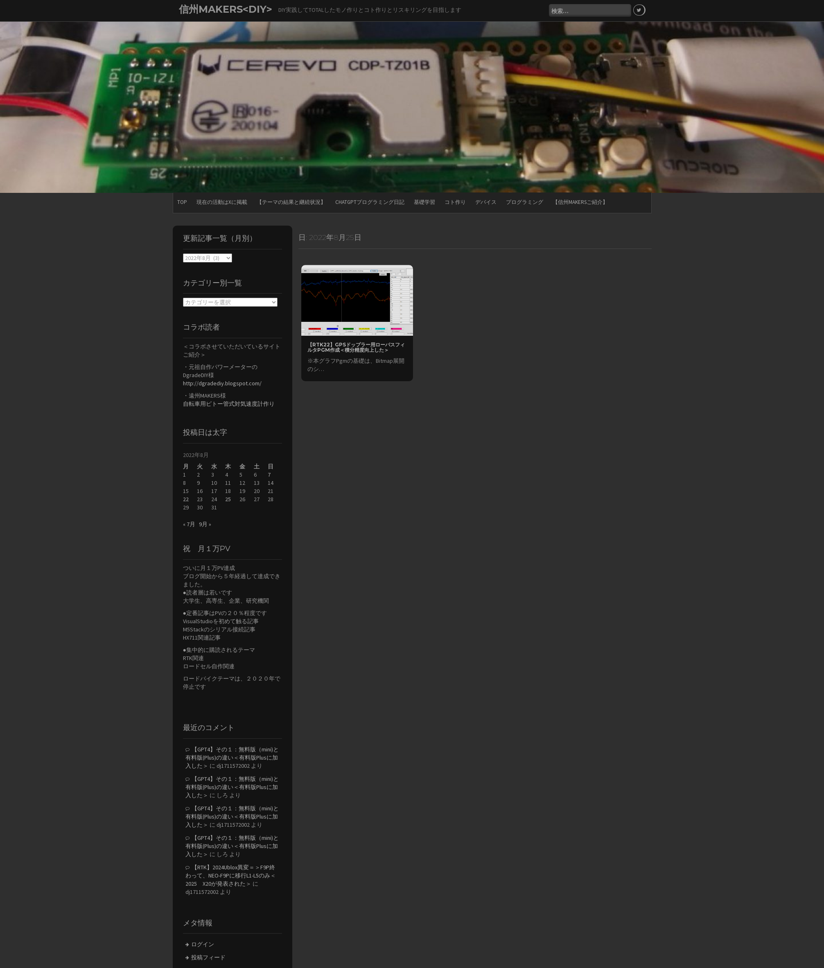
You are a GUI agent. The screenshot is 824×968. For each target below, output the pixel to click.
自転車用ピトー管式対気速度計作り (229, 403)
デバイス (486, 201)
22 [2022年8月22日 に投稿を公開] (186, 498)
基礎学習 (424, 201)
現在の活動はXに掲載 (221, 201)
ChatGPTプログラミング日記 (369, 201)
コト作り (455, 201)
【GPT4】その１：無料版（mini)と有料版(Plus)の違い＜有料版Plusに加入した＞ (232, 757)
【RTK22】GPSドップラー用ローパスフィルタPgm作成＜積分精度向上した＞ (356, 346)
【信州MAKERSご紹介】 (580, 201)
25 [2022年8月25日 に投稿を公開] (228, 498)
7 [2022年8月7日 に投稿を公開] (269, 474)
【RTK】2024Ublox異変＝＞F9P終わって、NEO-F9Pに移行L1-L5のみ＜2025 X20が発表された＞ (230, 875)
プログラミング (524, 201)
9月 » (205, 523)
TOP (182, 201)
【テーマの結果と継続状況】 (291, 201)
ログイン (202, 944)
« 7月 (189, 523)
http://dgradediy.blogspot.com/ (222, 383)
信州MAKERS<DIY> (225, 9)
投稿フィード (208, 957)
